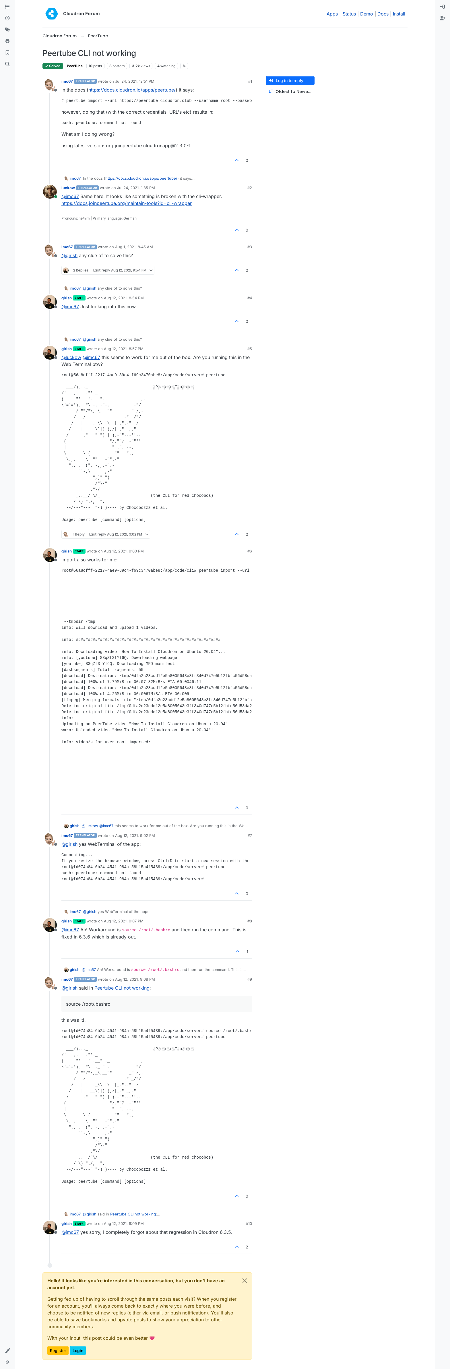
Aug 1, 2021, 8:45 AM (134, 247)
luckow (68, 187)
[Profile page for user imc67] (50, 85)
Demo (366, 14)
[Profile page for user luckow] (50, 192)
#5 (249, 348)
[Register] (442, 18)
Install (399, 14)
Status (349, 14)
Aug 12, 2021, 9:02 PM (135, 835)
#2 (249, 187)
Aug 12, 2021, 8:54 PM (124, 298)
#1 (250, 81)
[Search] (7, 64)
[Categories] (7, 6)
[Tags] (7, 29)
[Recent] (7, 18)
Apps (332, 14)
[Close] (245, 1281)
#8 (249, 921)
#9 (249, 979)
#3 (249, 247)
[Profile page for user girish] (50, 302)
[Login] (442, 6)
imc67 (67, 81)
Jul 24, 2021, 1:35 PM (136, 187)
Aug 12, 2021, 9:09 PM (124, 1223)
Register (58, 1350)
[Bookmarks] (7, 52)
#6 (249, 551)
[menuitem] (442, 6)
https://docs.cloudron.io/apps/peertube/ (132, 90)
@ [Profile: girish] (69, 255)
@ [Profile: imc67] (70, 196)
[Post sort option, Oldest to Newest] (290, 91)
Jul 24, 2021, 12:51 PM (134, 81)
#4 (249, 298)
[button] (7, 1350)
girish (66, 298)
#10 (249, 1223)
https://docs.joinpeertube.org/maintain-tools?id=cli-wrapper (126, 203)
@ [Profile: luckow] (71, 357)
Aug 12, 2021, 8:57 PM (123, 348)
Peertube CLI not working (122, 988)
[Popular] (7, 41)
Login (78, 1350)
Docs (383, 14)
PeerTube (75, 66)
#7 (250, 835)
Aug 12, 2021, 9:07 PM (123, 921)
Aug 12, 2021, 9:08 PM (135, 979)
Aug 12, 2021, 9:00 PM (124, 551)
